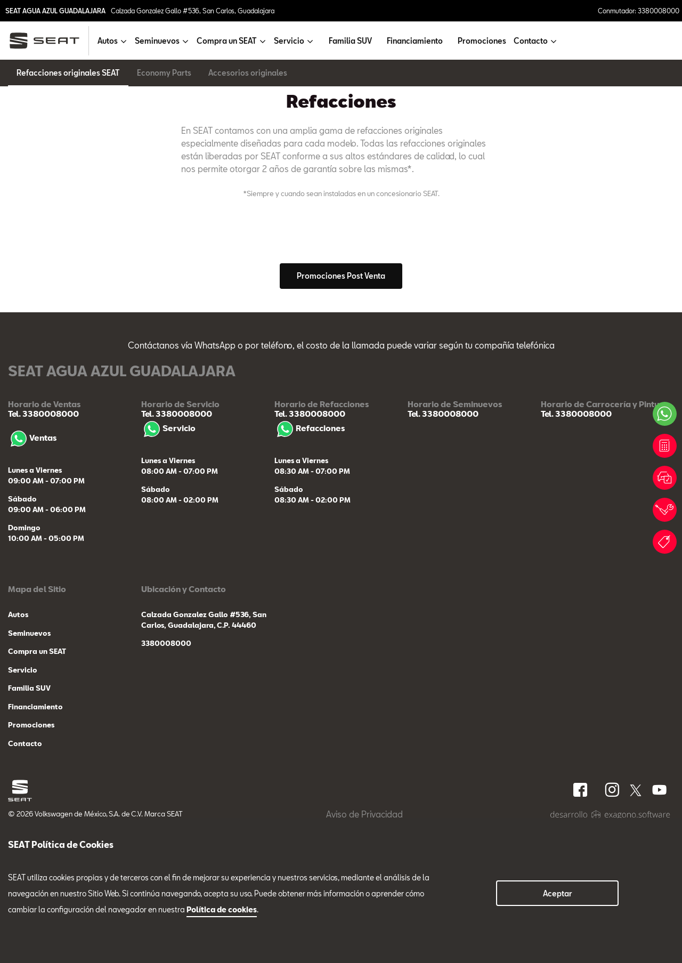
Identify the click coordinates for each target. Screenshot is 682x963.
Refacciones (309, 570)
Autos (18, 756)
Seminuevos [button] (157, 40)
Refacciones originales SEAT (68, 72)
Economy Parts (164, 72)
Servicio (168, 570)
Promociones (482, 40)
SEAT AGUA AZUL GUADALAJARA (55, 10)
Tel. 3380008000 (43, 556)
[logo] (49, 40)
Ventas (32, 580)
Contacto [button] (531, 40)
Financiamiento (415, 40)
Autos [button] (108, 40)
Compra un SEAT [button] (227, 40)
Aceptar (557, 893)
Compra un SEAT (37, 793)
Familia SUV (350, 40)
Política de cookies (221, 909)
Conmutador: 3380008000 (638, 10)
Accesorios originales (247, 72)
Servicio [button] (289, 40)
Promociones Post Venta (341, 418)
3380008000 (166, 785)
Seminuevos (29, 775)
